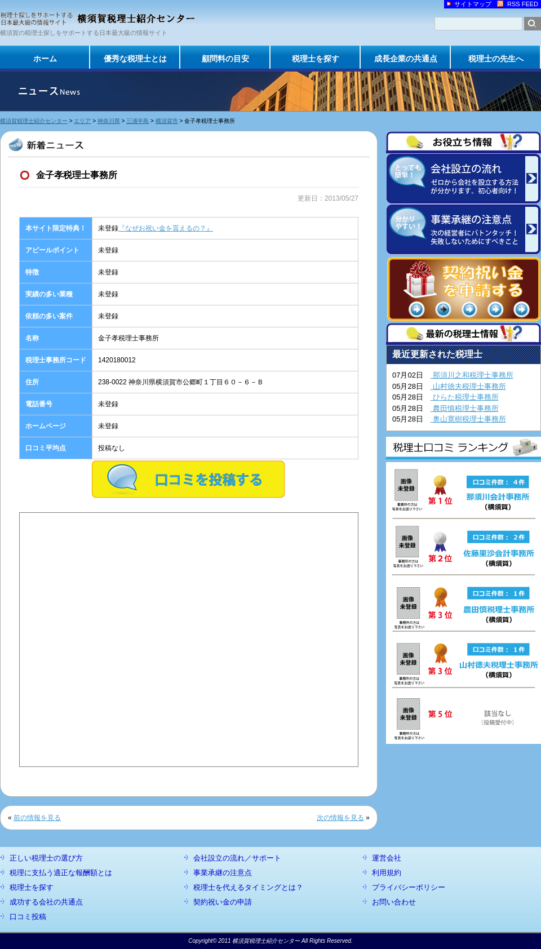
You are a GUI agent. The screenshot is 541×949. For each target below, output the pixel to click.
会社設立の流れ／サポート (237, 858)
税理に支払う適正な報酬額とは (61, 872)
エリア (82, 121)
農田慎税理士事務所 (465, 408)
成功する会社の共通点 (46, 902)
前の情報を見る (37, 818)
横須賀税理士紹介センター (34, 121)
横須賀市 (167, 121)
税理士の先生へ (496, 58)
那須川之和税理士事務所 (472, 375)
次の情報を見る (340, 818)
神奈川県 (108, 121)
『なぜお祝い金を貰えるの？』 (165, 228)
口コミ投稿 (28, 916)
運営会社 (386, 858)
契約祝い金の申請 (222, 902)
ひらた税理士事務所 (465, 397)
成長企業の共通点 (405, 58)
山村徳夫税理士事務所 (468, 386)
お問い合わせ (394, 902)
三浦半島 (137, 121)
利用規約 (386, 872)
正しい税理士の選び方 (46, 858)
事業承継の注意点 (222, 872)
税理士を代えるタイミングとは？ (248, 887)
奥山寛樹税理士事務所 (468, 419)
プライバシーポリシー (408, 887)
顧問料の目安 (225, 58)
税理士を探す (315, 58)
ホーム (45, 58)
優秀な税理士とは (135, 58)
